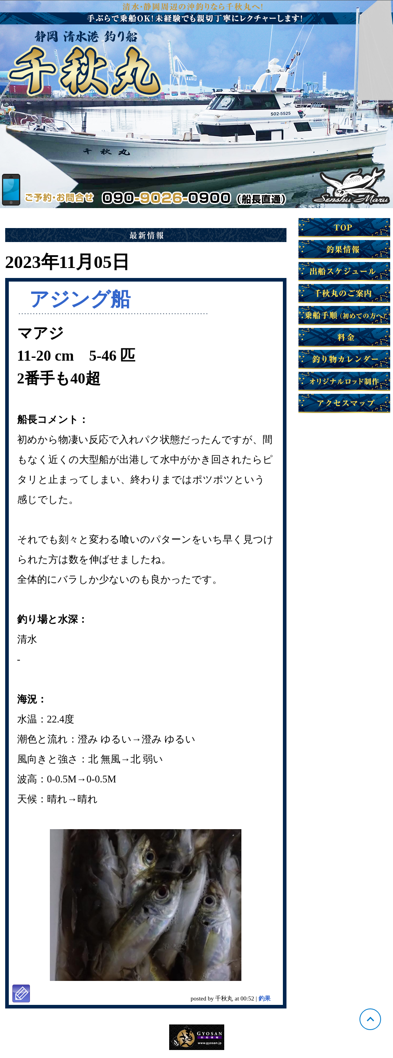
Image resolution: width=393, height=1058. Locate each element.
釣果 (265, 998)
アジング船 (79, 299)
